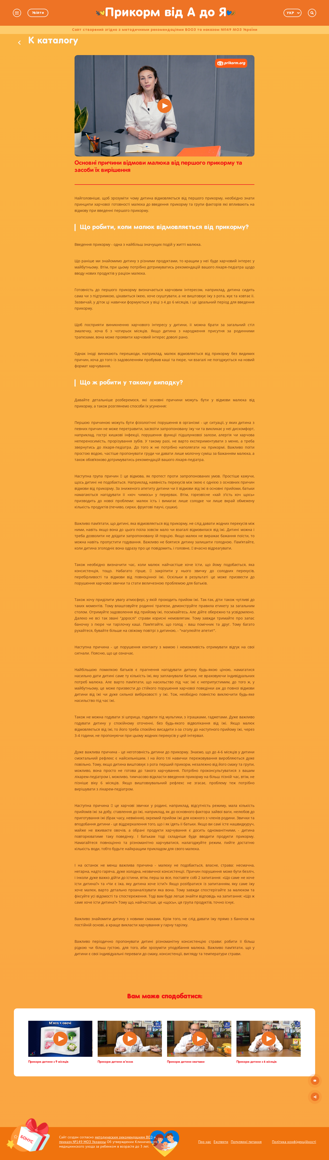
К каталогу (56, 57)
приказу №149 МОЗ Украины (82, 1141)
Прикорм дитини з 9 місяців (48, 1082)
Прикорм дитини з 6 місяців (256, 1082)
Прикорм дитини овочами (186, 1082)
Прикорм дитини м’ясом (115, 1082)
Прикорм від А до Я (165, 13)
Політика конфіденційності (294, 1141)
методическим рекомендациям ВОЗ (124, 1137)
